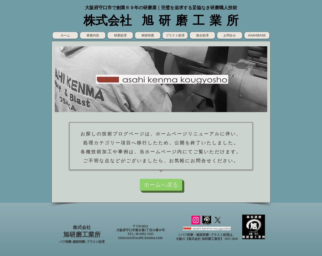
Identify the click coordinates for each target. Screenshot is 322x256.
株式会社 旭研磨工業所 (204, 239)
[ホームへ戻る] (161, 185)
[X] (217, 220)
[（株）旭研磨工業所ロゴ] (206, 220)
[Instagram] (195, 220)
